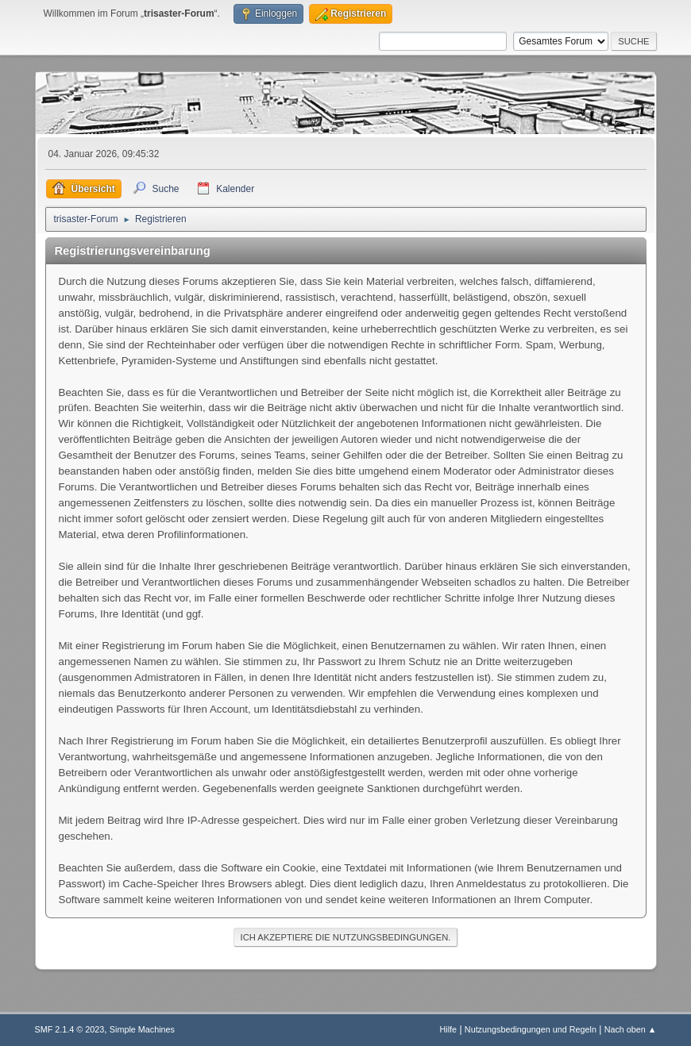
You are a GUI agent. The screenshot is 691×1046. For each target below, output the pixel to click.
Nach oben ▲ (630, 1029)
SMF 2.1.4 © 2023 (70, 1029)
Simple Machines (142, 1029)
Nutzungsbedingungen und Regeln (530, 1029)
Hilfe (448, 1029)
